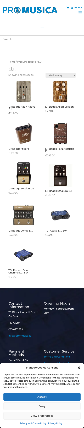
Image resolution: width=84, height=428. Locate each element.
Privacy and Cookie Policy (33, 423)
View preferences (42, 415)
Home (11, 62)
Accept (42, 396)
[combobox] (42, 39)
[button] (79, 367)
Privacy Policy (55, 423)
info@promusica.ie (19, 335)
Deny (42, 406)
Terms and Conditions (57, 356)
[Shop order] (61, 75)
